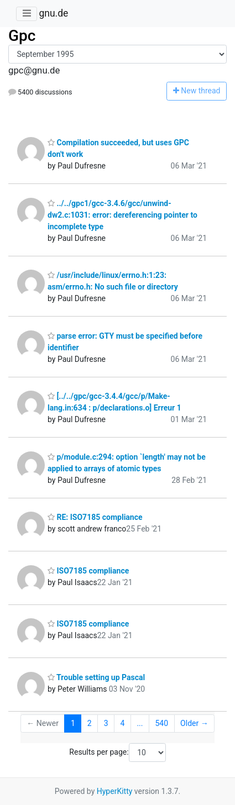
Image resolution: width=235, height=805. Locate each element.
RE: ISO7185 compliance (95, 517)
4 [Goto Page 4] (123, 723)
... (140, 723)
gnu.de (53, 13)
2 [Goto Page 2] (89, 723)
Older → (194, 723)
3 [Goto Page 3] (106, 723)
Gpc (21, 36)
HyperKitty (115, 791)
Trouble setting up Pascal (96, 677)
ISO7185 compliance (88, 570)
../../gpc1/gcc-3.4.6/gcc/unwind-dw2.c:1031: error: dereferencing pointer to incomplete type (122, 215)
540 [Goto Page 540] (161, 723)
